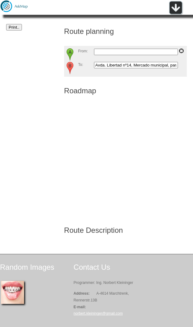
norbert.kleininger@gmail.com (98, 313)
